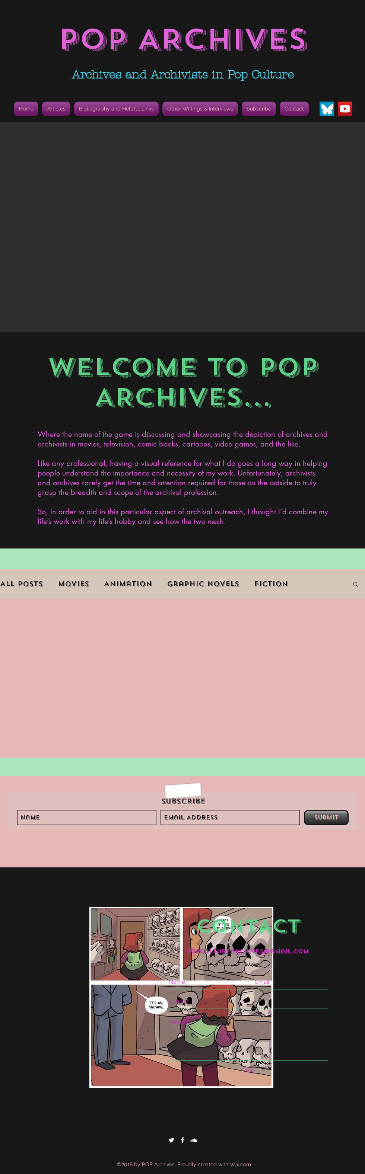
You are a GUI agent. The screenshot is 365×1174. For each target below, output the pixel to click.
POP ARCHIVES (182, 39)
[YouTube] (345, 109)
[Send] (247, 1070)
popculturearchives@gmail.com (248, 951)
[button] (116, 109)
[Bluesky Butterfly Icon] (327, 109)
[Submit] (326, 817)
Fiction (271, 584)
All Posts (21, 584)
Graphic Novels (203, 584)
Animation (128, 584)
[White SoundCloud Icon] (193, 1140)
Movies (73, 584)
